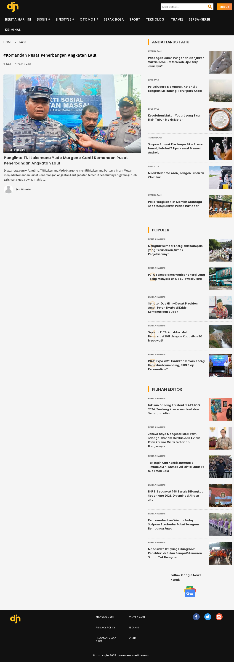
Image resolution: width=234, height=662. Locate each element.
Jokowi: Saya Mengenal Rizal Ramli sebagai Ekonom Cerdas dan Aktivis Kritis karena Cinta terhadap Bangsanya (174, 440)
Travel (177, 19)
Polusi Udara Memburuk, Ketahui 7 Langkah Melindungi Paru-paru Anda (175, 89)
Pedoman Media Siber (106, 639)
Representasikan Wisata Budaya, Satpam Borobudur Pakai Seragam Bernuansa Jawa (173, 524)
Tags (22, 42)
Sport (135, 19)
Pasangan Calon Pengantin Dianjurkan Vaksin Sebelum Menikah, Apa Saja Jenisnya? (176, 62)
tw (208, 619)
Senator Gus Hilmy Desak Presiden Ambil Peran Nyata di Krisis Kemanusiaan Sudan (173, 308)
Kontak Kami (136, 617)
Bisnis (42, 19)
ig (219, 619)
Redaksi (133, 627)
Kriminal (13, 29)
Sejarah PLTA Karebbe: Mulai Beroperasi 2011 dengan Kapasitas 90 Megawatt (175, 336)
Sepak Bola (114, 19)
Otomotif (89, 19)
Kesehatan (155, 51)
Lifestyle (63, 19)
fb (196, 619)
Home (7, 42)
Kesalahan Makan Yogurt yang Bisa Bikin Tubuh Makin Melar (174, 118)
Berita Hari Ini (18, 19)
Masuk (224, 7)
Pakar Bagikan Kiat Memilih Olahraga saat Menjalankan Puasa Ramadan (175, 204)
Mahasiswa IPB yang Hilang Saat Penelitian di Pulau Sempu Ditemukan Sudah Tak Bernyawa (175, 553)
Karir (132, 638)
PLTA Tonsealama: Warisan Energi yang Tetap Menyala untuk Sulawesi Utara (176, 277)
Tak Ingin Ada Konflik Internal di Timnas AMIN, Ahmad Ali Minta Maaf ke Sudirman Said (176, 467)
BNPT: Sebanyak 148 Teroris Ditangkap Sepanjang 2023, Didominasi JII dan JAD (176, 496)
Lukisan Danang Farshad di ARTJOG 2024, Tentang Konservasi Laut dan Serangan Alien (174, 409)
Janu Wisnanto (23, 189)
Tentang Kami (105, 617)
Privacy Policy (105, 627)
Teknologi (156, 19)
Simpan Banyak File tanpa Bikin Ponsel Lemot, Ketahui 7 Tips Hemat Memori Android (175, 148)
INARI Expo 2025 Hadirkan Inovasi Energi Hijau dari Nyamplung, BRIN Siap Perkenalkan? (176, 365)
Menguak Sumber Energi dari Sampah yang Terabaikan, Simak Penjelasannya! (175, 250)
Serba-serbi (199, 19)
